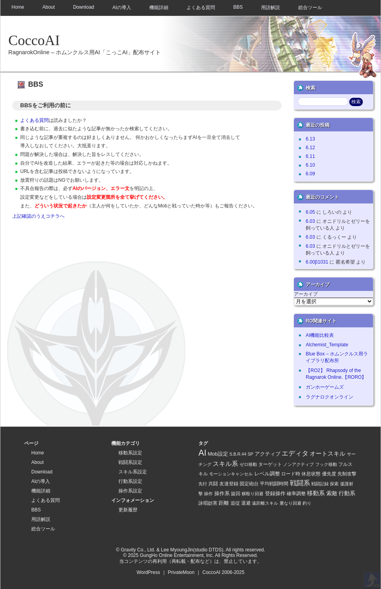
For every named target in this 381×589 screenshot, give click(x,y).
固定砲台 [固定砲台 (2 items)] (249, 483)
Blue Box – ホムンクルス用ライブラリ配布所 (337, 357)
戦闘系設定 (130, 462)
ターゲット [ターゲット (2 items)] (270, 464)
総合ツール (310, 7)
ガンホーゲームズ (325, 387)
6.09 (310, 174)
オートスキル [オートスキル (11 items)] (327, 453)
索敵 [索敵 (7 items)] (331, 493)
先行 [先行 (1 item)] (202, 483)
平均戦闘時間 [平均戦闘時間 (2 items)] (274, 483)
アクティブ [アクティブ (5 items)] (267, 454)
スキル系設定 (132, 472)
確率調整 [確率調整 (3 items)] (296, 493)
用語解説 (270, 7)
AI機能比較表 (320, 335)
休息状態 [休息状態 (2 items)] (310, 473)
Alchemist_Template (327, 345)
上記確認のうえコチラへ (38, 216)
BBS (238, 7)
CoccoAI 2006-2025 (223, 572)
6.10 (310, 165)
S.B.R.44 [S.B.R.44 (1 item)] (237, 454)
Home (17, 7)
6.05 (310, 212)
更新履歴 (127, 510)
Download (83, 7)
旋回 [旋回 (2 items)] (235, 493)
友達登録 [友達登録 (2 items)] (228, 483)
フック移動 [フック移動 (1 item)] (326, 464)
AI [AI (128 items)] (202, 453)
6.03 (310, 221)
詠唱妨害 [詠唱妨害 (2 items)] (207, 502)
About (48, 7)
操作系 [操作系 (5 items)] (222, 493)
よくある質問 (201, 7)
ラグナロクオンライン (329, 397)
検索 (310, 88)
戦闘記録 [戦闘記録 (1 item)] (320, 483)
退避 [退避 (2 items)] (246, 502)
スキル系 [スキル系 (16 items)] (225, 463)
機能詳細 (158, 7)
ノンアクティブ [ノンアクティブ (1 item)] (298, 464)
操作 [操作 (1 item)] (208, 493)
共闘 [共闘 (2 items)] (213, 483)
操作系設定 (130, 491)
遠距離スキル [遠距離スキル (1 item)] (265, 503)
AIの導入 (121, 7)
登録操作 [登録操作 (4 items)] (275, 493)
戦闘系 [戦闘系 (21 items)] (300, 483)
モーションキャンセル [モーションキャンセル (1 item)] (231, 473)
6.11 (310, 156)
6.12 (310, 147)
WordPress (148, 572)
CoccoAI (34, 40)
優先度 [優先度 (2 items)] (329, 473)
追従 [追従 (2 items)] (235, 502)
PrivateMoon (181, 572)
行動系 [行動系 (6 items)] (347, 493)
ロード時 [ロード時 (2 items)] (290, 473)
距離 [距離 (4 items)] (224, 503)
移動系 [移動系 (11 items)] (316, 493)
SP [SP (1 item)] (250, 454)
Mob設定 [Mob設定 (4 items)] (218, 454)
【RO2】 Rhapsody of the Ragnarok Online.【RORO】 (336, 374)
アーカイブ (306, 294)
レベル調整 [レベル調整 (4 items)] (267, 474)
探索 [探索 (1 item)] (334, 483)
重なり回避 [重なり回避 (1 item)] (290, 503)
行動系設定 (130, 481)
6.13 (310, 139)
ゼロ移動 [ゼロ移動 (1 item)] (248, 464)
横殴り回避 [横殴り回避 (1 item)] (252, 493)
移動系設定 (130, 453)
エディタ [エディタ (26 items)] (295, 453)
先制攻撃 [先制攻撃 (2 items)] (346, 473)
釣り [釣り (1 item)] (307, 503)
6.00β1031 (317, 262)
